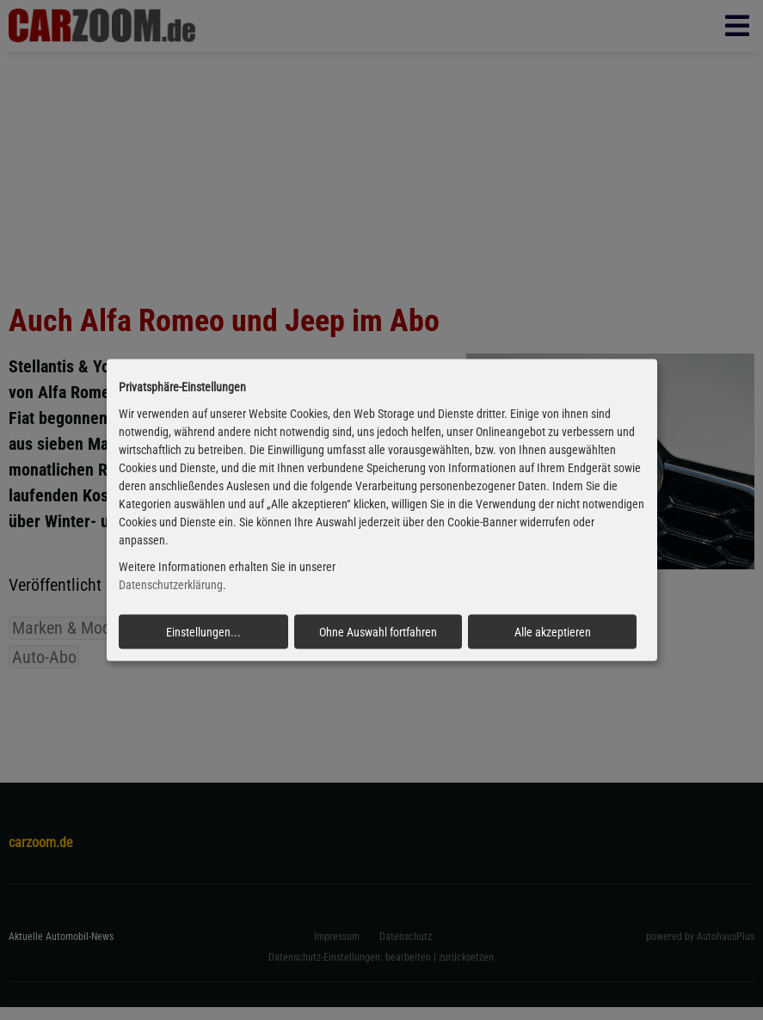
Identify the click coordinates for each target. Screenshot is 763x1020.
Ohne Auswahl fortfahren (378, 631)
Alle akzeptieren (552, 631)
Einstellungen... (203, 631)
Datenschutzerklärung (171, 585)
